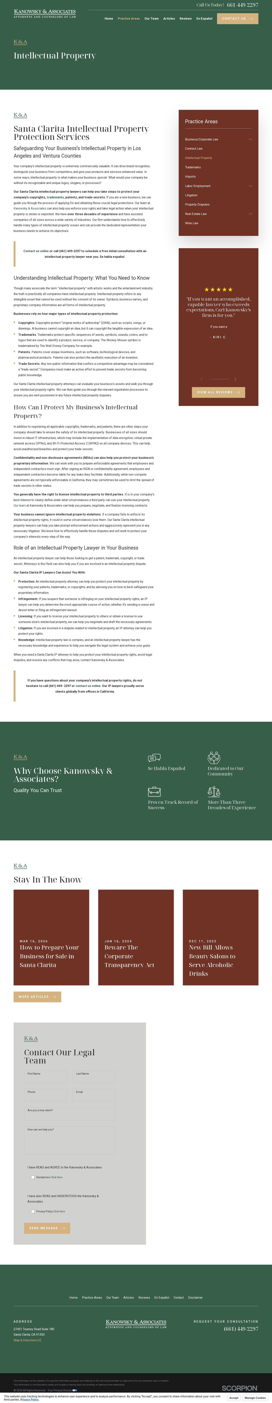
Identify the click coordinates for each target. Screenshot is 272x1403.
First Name (34, 1079)
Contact (179, 1297)
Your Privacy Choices (62, 1390)
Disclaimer (195, 1297)
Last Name (82, 1079)
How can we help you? (41, 1135)
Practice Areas (92, 1297)
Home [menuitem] (109, 18)
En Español (161, 1297)
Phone (31, 1098)
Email (79, 1098)
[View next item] (235, 379)
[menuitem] (216, 139)
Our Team (112, 1297)
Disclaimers (49, 1183)
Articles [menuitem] (169, 18)
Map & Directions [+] (27, 1340)
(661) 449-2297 (241, 1328)
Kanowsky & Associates (30, 208)
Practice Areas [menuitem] (129, 18)
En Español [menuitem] (204, 18)
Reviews (144, 1297)
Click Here (57, 1183)
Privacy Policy (50, 1217)
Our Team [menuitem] (151, 18)
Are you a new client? (40, 1116)
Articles (128, 1297)
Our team (20, 505)
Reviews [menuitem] (186, 18)
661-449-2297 (242, 4)
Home (73, 1297)
